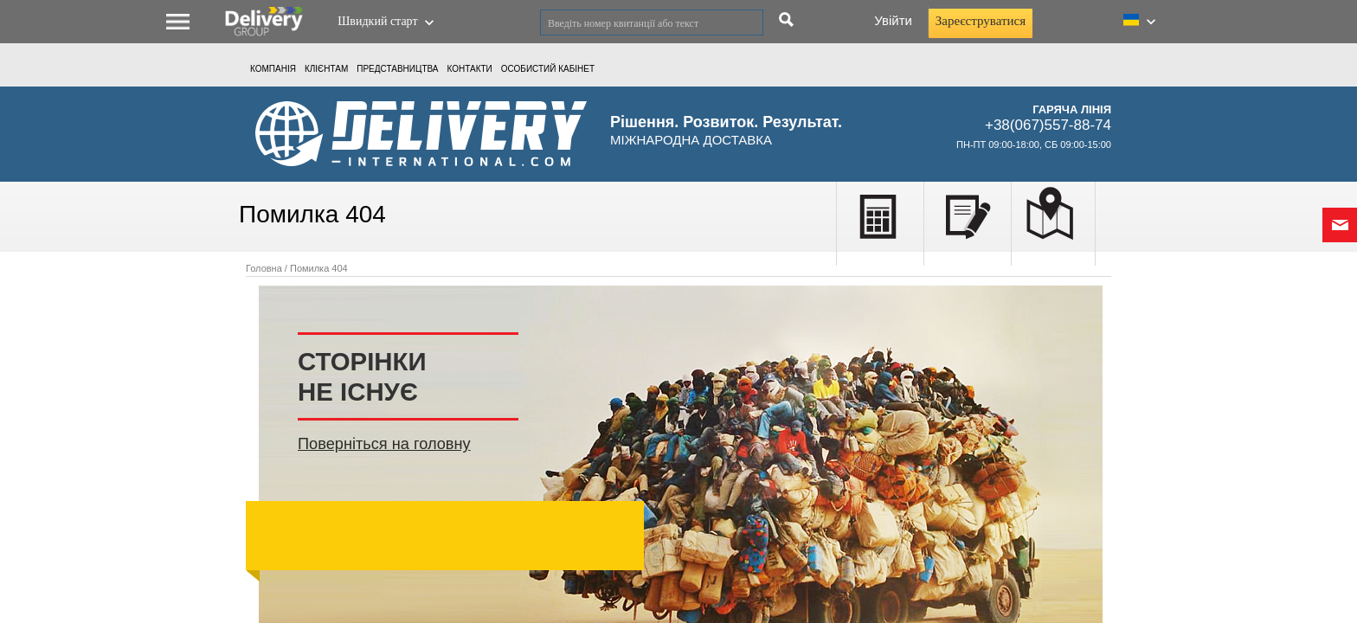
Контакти (469, 69)
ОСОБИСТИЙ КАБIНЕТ (548, 69)
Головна (264, 268)
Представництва (397, 69)
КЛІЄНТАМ (326, 69)
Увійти (893, 20)
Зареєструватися (981, 21)
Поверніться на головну (384, 444)
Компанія (273, 69)
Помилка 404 (319, 268)
